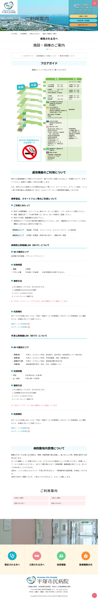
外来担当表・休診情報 (83, 20)
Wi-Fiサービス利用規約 (19, 327)
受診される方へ (19, 504)
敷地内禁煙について (67, 56)
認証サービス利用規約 (19, 324)
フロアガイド (28, 56)
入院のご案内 (55, 499)
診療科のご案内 (83, 16)
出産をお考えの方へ (83, 25)
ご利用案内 (49, 491)
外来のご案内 (18, 499)
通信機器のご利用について (46, 56)
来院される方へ (56, 504)
